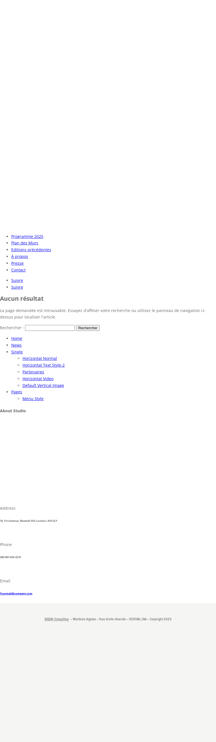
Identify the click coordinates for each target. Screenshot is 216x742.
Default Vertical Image (43, 385)
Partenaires (33, 372)
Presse (17, 263)
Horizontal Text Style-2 (43, 365)
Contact (18, 270)
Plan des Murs (24, 243)
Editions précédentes (31, 249)
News (16, 345)
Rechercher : (12, 327)
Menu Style (33, 398)
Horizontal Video (37, 378)
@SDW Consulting (56, 619)
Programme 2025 (27, 236)
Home (16, 338)
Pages (16, 392)
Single (17, 352)
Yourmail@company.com (16, 593)
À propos (19, 256)
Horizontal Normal (39, 358)
